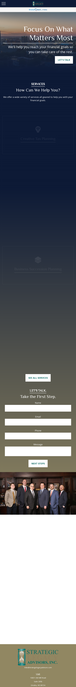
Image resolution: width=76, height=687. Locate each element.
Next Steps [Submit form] (38, 463)
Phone (38, 430)
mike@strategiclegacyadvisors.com (38, 667)
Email (38, 416)
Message (38, 444)
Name (38, 402)
